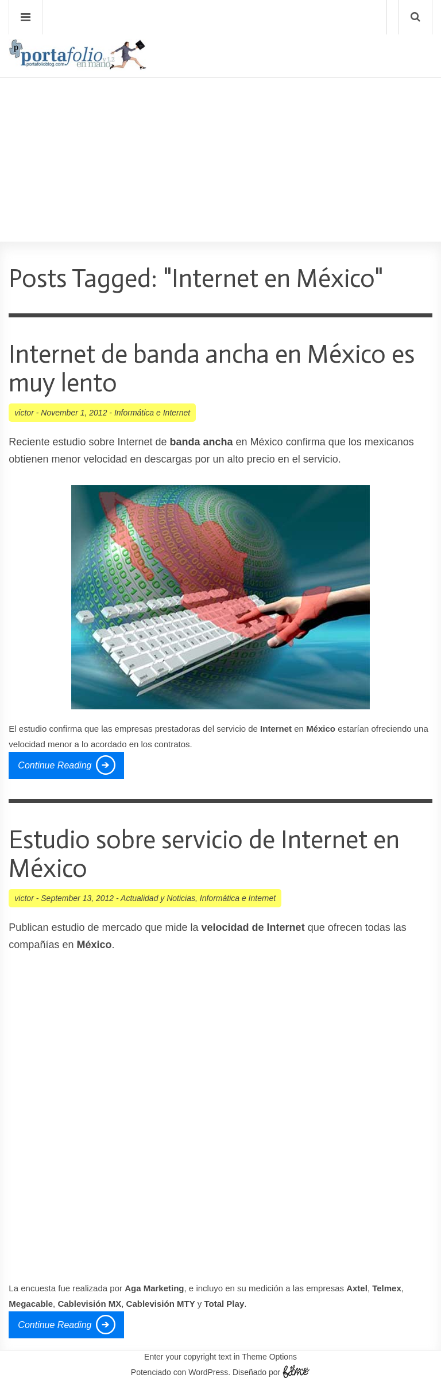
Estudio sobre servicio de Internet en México (204, 854)
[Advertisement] (220, 126)
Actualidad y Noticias (158, 898)
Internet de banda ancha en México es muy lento (212, 368)
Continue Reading (54, 765)
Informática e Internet (152, 412)
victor (23, 412)
